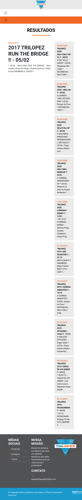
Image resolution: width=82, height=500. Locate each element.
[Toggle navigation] (5, 12)
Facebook (14, 449)
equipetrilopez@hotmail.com (41, 477)
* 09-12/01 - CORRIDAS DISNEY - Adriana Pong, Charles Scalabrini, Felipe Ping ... (63, 219)
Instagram (14, 454)
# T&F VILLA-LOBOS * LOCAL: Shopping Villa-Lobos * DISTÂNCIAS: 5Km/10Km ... (64, 60)
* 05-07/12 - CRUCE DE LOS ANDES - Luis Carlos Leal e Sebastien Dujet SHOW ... (63, 375)
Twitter (12, 459)
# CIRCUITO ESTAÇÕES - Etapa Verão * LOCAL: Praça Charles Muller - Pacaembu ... (64, 337)
